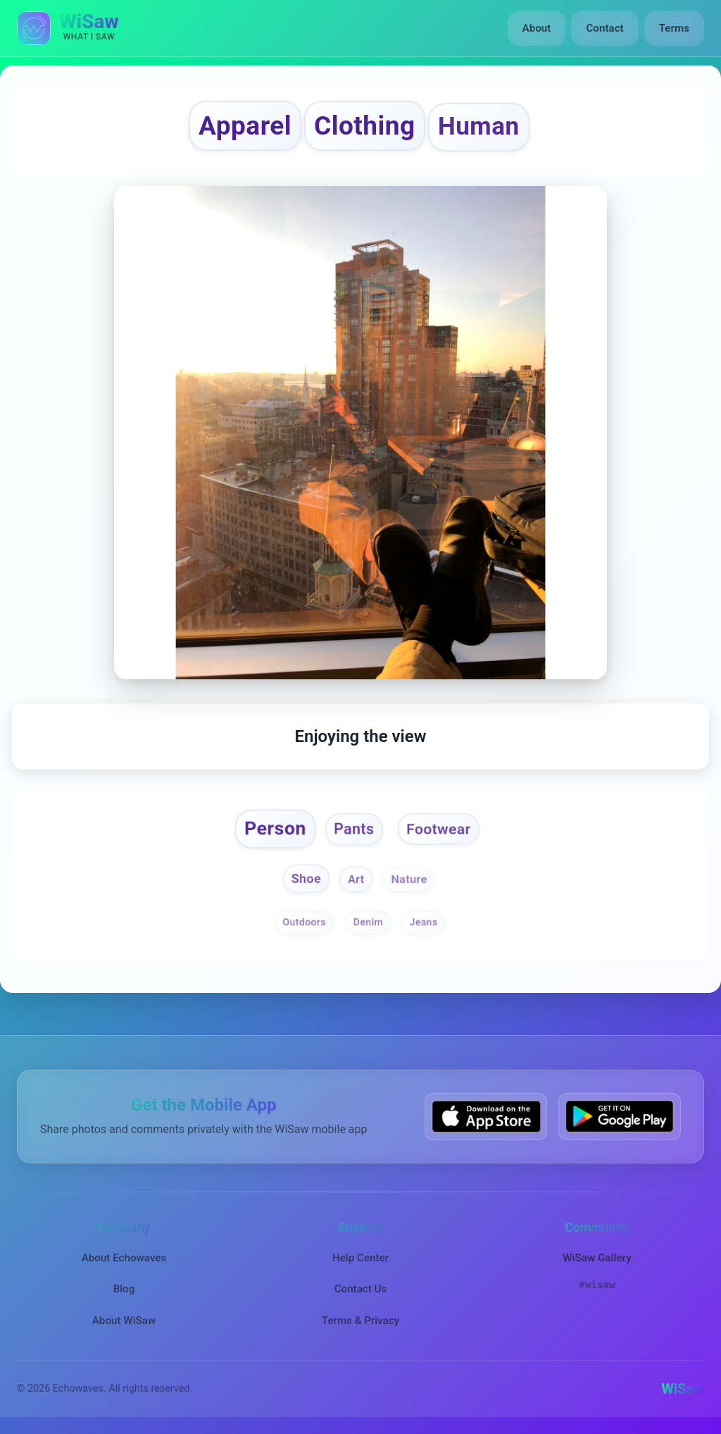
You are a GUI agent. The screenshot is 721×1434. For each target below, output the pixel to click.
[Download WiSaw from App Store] (486, 1116)
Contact (604, 28)
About (536, 28)
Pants (354, 829)
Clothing (364, 126)
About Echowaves (124, 1257)
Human (479, 126)
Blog (124, 1288)
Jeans (423, 921)
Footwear (438, 829)
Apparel (245, 126)
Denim (367, 921)
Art (356, 879)
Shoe (306, 878)
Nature (409, 879)
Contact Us (360, 1288)
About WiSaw (124, 1320)
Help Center (360, 1257)
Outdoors (303, 921)
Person (275, 828)
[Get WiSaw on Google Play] (619, 1116)
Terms (674, 28)
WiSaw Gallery (597, 1257)
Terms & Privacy (360, 1320)
